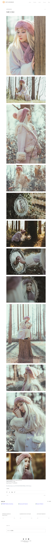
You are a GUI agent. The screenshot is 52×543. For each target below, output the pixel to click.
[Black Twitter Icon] (23, 539)
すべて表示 (49, 501)
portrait (8, 488)
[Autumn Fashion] (43, 507)
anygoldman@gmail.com (24, 540)
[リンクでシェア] (14, 492)
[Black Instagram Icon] (26, 539)
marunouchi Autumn (25, 514)
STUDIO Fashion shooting (6, 514)
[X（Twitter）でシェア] (9, 492)
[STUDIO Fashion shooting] (8, 507)
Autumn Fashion (41, 514)
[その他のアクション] (45, 9)
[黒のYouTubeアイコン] (28, 539)
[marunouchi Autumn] (26, 507)
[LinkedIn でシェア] (12, 492)
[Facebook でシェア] (6, 492)
